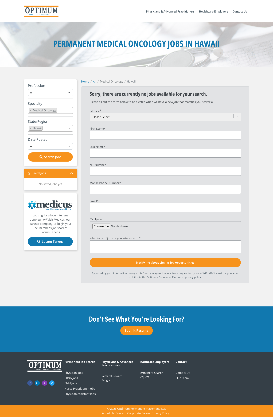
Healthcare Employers (154, 362)
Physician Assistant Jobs (80, 394)
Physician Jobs (73, 373)
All (94, 81)
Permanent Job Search (79, 362)
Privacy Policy (161, 413)
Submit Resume (136, 330)
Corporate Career (138, 413)
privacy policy (193, 277)
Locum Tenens (50, 241)
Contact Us (183, 373)
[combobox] (50, 110)
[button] (170, 11)
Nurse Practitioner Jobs (79, 389)
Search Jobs (50, 157)
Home (85, 81)
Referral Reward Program (112, 378)
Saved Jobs (36, 173)
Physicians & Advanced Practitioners (117, 363)
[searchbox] (59, 111)
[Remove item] (30, 110)
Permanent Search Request (151, 375)
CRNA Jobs (71, 378)
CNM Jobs (70, 383)
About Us (108, 413)
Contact (181, 362)
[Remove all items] (70, 128)
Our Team (182, 378)
